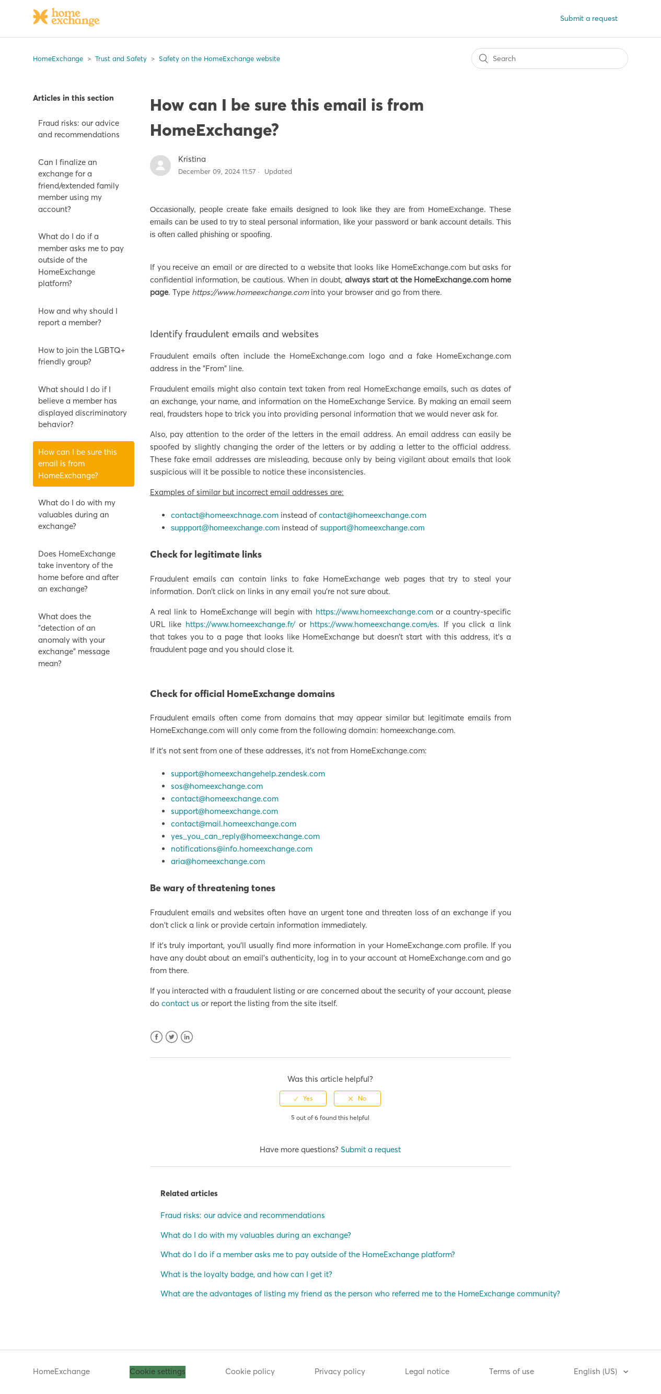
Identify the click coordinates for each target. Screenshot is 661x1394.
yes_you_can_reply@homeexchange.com (245, 836)
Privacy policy (340, 1371)
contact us (180, 1003)
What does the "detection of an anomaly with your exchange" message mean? (74, 639)
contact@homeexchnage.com (225, 515)
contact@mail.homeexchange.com (233, 824)
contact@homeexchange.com (372, 515)
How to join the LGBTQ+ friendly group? (81, 356)
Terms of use (511, 1371)
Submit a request (589, 18)
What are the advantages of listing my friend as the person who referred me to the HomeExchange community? (360, 1293)
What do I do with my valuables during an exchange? (76, 514)
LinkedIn (186, 1037)
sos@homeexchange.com (217, 786)
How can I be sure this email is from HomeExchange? (77, 463)
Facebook (156, 1037)
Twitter (171, 1037)
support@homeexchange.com (372, 527)
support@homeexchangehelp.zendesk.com (248, 773)
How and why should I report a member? (78, 317)
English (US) (596, 1371)
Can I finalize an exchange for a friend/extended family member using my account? (78, 185)
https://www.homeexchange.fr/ (242, 624)
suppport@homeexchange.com (225, 527)
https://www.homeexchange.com (374, 612)
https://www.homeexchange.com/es (373, 624)
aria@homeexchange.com (218, 861)
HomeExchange (58, 58)
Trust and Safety (121, 58)
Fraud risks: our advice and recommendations (79, 129)
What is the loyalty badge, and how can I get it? (246, 1274)
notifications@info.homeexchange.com (241, 849)
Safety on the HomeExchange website (219, 58)
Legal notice (427, 1371)
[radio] (303, 1098)
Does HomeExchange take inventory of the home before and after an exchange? (78, 571)
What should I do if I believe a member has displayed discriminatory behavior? (82, 407)
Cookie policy (250, 1371)
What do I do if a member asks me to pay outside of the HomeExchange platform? (81, 259)
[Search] (549, 58)
